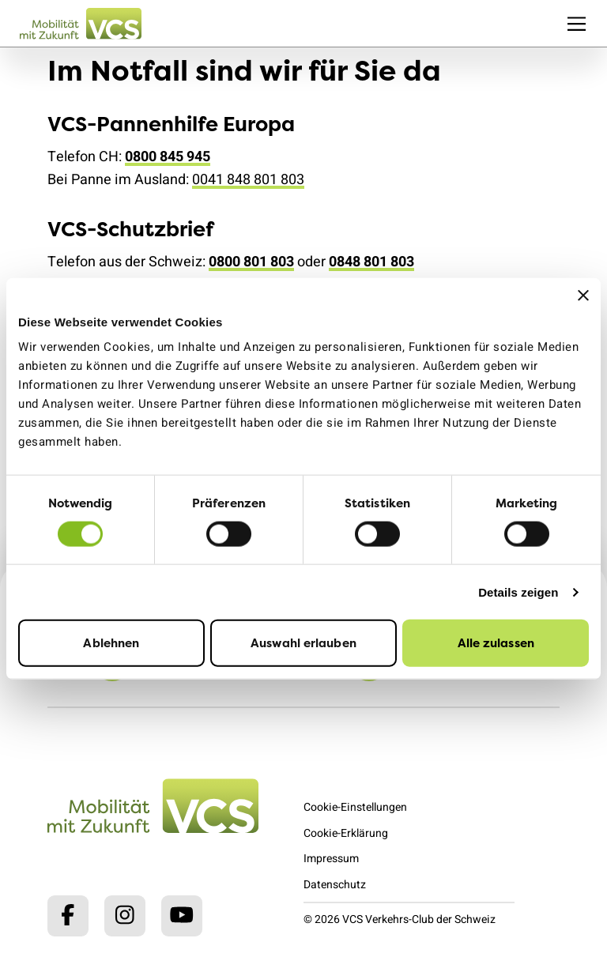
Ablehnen (111, 643)
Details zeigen (518, 591)
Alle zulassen (496, 643)
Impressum (331, 858)
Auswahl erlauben (303, 643)
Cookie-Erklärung (346, 833)
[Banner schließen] (583, 294)
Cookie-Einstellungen (355, 807)
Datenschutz (335, 884)
